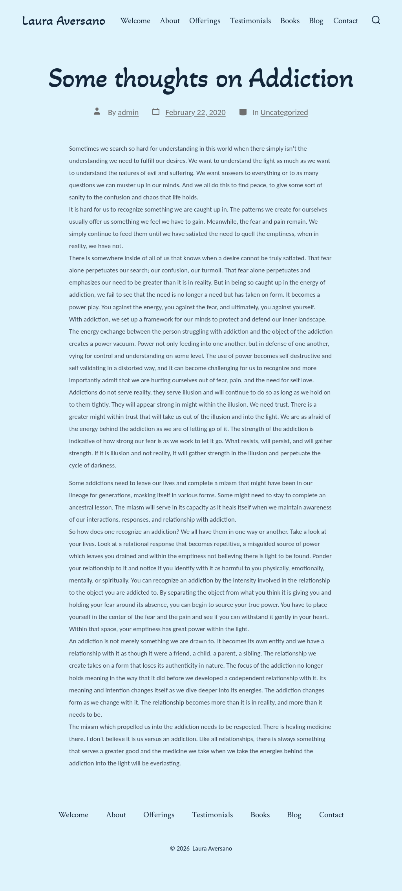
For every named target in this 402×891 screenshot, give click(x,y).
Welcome (135, 20)
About (170, 20)
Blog (316, 20)
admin (128, 112)
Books (290, 20)
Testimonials (250, 20)
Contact (345, 20)
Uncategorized (284, 112)
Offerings (204, 20)
